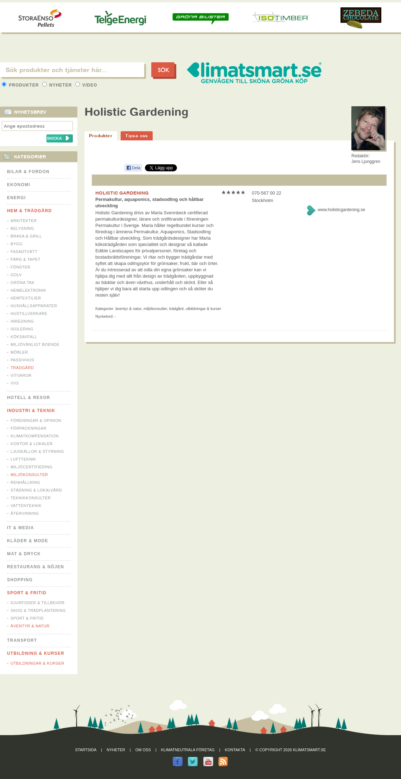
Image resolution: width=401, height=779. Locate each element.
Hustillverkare (29, 313)
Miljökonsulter (29, 475)
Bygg (17, 244)
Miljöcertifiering (31, 467)
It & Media (20, 527)
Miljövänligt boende (35, 344)
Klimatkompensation (35, 436)
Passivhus (22, 360)
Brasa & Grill (26, 236)
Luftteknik (23, 459)
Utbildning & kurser (35, 653)
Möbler (19, 352)
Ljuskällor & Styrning (37, 451)
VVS (15, 383)
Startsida (86, 750)
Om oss (143, 750)
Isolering (22, 329)
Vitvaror (21, 375)
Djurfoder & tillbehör (38, 603)
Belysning (22, 228)
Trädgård (22, 368)
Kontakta (235, 750)
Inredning (22, 321)
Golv (16, 275)
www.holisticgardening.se (341, 209)
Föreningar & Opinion (36, 420)
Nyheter (58, 85)
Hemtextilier (26, 298)
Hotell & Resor (28, 397)
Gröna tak (22, 282)
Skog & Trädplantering (38, 610)
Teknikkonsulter (31, 498)
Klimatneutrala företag (188, 750)
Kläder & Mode (27, 540)
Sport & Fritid (26, 592)
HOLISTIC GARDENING (122, 193)
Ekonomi (18, 184)
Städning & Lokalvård (36, 490)
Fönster (20, 267)
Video (86, 85)
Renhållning (25, 482)
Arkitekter (24, 220)
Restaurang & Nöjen (35, 566)
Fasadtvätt (24, 251)
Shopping (20, 579)
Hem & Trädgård (29, 210)
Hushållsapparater (34, 306)
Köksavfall (24, 337)
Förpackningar (28, 428)
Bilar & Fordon (28, 171)
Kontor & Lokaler (32, 444)
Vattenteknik (26, 506)
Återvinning (25, 513)
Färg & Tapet (25, 259)
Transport (22, 640)
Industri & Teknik (31, 410)
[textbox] (72, 69)
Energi (16, 197)
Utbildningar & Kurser (37, 663)
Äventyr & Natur (30, 626)
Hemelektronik (28, 290)
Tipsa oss (136, 135)
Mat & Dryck (24, 553)
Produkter (21, 85)
